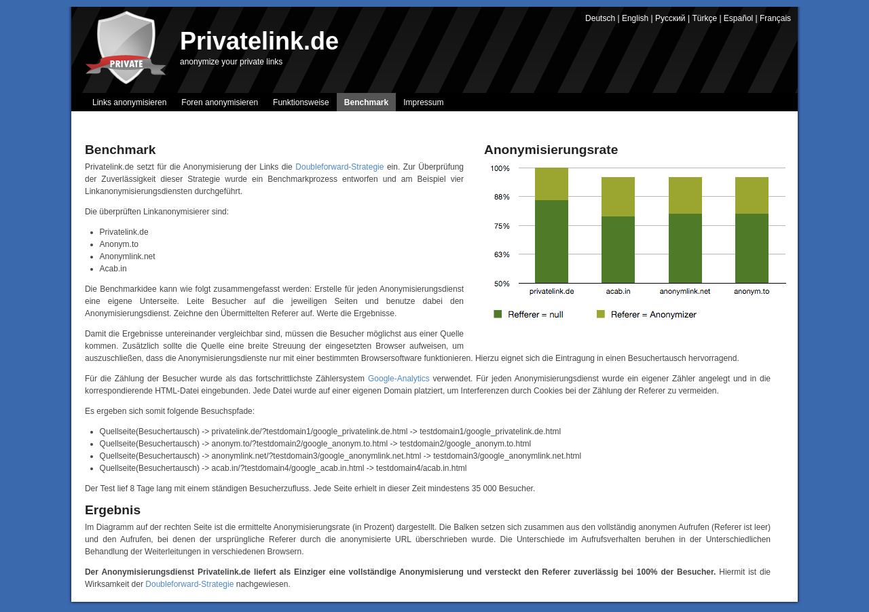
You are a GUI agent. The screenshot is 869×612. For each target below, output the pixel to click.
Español (738, 18)
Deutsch (600, 18)
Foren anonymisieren (219, 102)
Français (775, 18)
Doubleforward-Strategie (339, 167)
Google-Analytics (399, 378)
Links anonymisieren (129, 102)
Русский (670, 18)
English (635, 18)
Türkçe (704, 18)
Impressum (423, 102)
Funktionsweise (301, 102)
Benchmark (366, 102)
